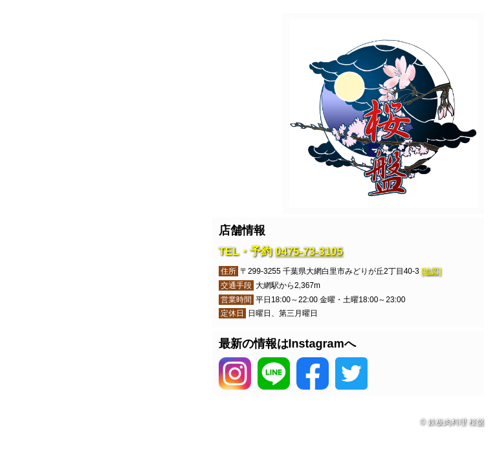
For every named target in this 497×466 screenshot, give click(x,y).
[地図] (431, 271)
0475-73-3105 (309, 251)
